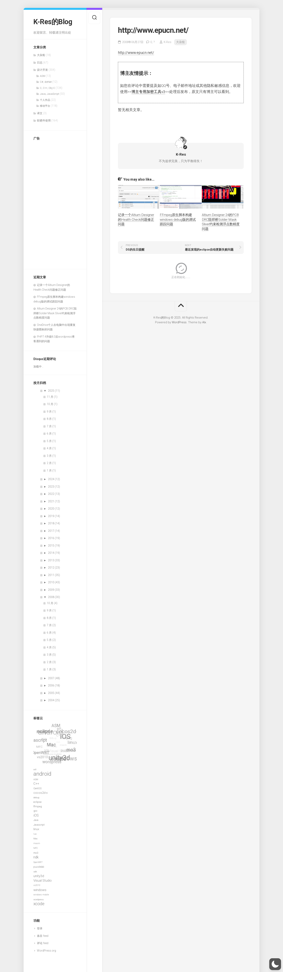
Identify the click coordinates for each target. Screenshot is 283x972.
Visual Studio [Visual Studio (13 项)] (42, 880)
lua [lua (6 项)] (35, 834)
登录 (39, 928)
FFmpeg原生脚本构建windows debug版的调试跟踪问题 (178, 219)
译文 (39, 113)
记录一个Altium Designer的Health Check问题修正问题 (136, 219)
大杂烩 (41, 55)
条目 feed (42, 935)
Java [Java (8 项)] (35, 820)
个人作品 (45, 99)
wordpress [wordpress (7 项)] (38, 899)
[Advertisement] (49, 203)
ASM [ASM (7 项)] (35, 779)
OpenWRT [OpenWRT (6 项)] (38, 862)
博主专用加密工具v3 (148, 91)
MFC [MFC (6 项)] (35, 848)
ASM (42, 75)
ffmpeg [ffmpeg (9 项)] (37, 806)
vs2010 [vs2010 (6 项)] (36, 885)
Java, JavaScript (49, 93)
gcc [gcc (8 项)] (35, 810)
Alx (204, 322)
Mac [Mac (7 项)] (35, 838)
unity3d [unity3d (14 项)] (38, 876)
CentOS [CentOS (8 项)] (37, 788)
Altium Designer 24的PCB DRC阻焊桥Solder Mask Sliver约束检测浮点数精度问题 (55, 313)
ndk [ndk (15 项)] (36, 857)
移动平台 (45, 105)
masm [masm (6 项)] (36, 843)
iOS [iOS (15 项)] (36, 815)
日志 (39, 62)
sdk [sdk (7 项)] (35, 871)
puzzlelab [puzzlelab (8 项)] (38, 866)
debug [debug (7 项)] (36, 797)
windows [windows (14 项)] (39, 890)
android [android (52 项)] (42, 774)
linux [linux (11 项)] (36, 829)
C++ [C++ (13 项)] (36, 784)
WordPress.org (46, 950)
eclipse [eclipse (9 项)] (37, 801)
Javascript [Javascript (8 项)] (39, 824)
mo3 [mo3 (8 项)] (35, 852)
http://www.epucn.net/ (136, 52)
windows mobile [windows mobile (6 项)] (41, 894)
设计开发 (42, 69)
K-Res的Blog (52, 22)
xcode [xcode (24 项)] (38, 903)
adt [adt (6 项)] (34, 769)
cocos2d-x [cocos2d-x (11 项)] (40, 793)
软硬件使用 (44, 120)
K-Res (167, 42)
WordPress (179, 322)
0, (152, 42)
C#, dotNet (46, 81)
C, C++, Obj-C (47, 87)
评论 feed (42, 943)
